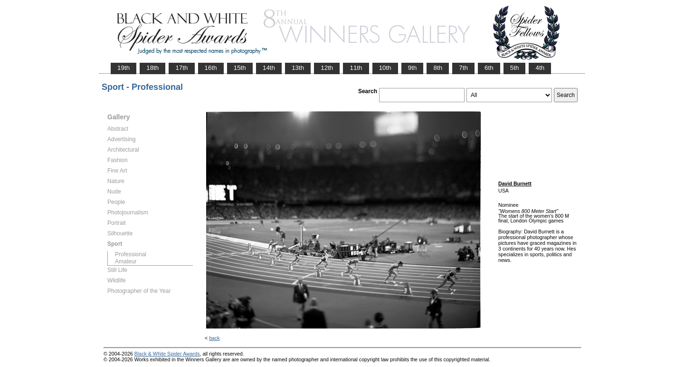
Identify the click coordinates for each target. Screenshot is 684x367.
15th (239, 67)
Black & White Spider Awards (167, 354)
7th (463, 67)
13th (297, 67)
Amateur (125, 261)
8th (437, 67)
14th (268, 67)
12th (326, 67)
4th (540, 67)
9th (412, 67)
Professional (130, 254)
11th (355, 67)
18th (152, 67)
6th (489, 67)
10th (385, 67)
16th (211, 67)
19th (123, 67)
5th (514, 67)
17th (181, 67)
